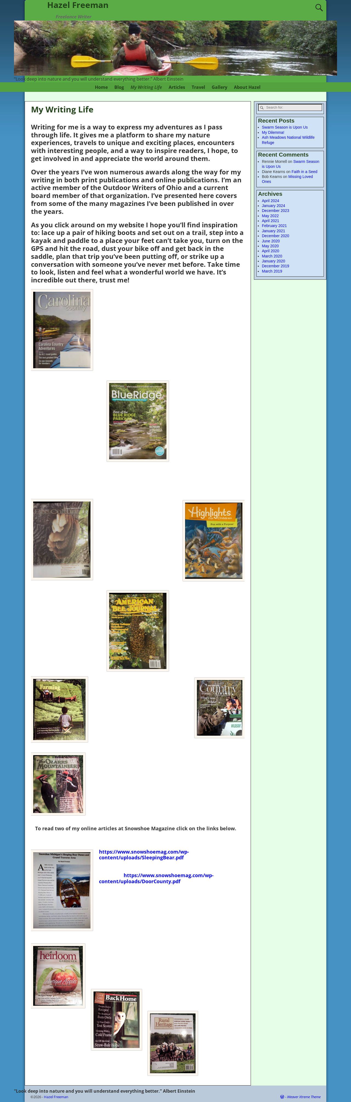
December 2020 (275, 236)
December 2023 (275, 210)
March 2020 (272, 256)
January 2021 (273, 231)
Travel (198, 87)
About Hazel (247, 87)
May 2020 (270, 246)
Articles (177, 87)
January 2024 (273, 205)
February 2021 (274, 225)
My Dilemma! (273, 132)
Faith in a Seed (304, 171)
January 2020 (273, 261)
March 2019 (272, 271)
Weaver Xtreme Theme (304, 1096)
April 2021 (270, 221)
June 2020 (271, 241)
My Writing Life (146, 87)
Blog (119, 87)
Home (101, 87)
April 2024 (270, 201)
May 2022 (270, 216)
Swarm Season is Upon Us (285, 127)
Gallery (219, 87)
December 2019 (275, 266)
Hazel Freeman (56, 1096)
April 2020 (270, 251)
